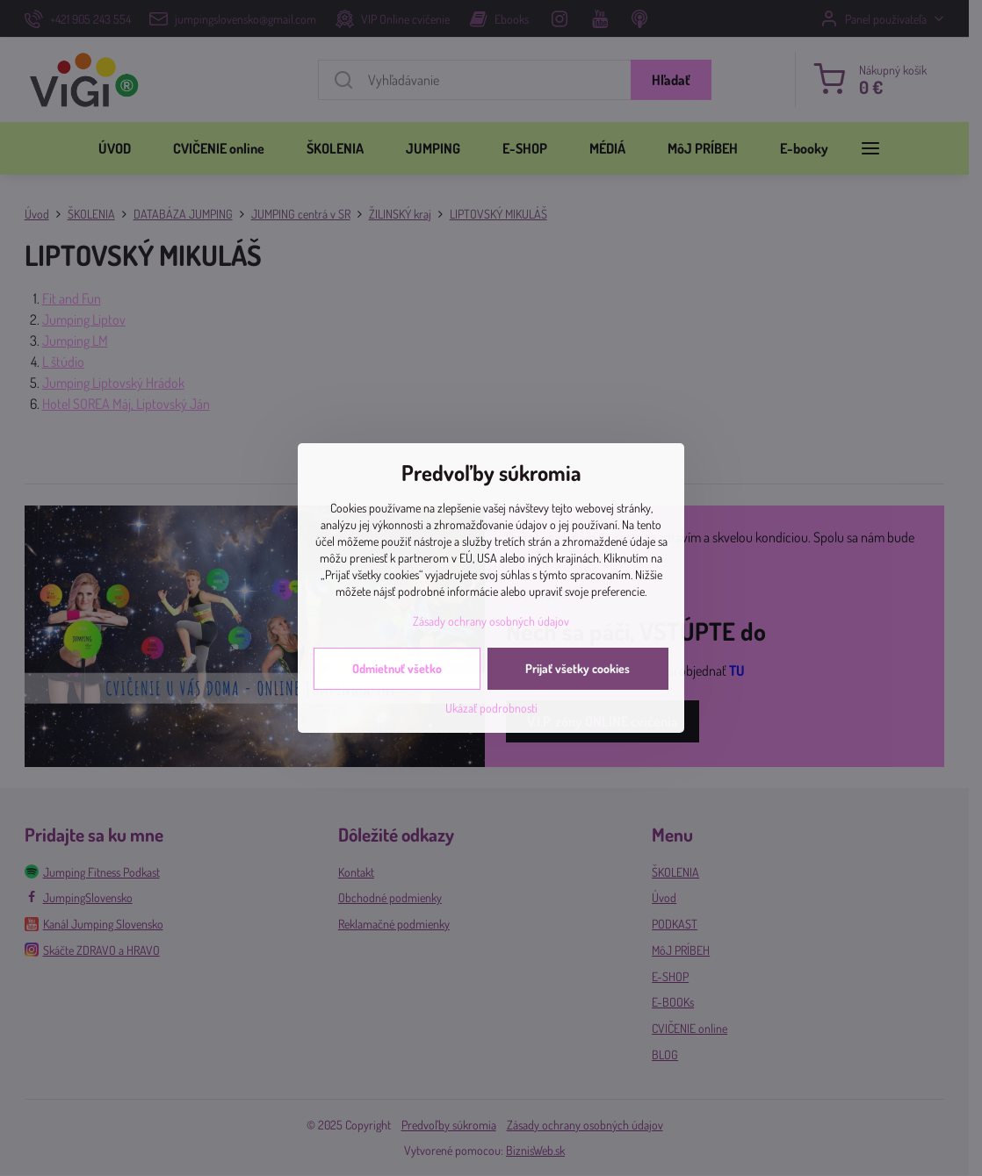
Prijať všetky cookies (577, 668)
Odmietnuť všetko (397, 668)
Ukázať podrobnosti (491, 707)
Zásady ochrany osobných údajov (491, 620)
